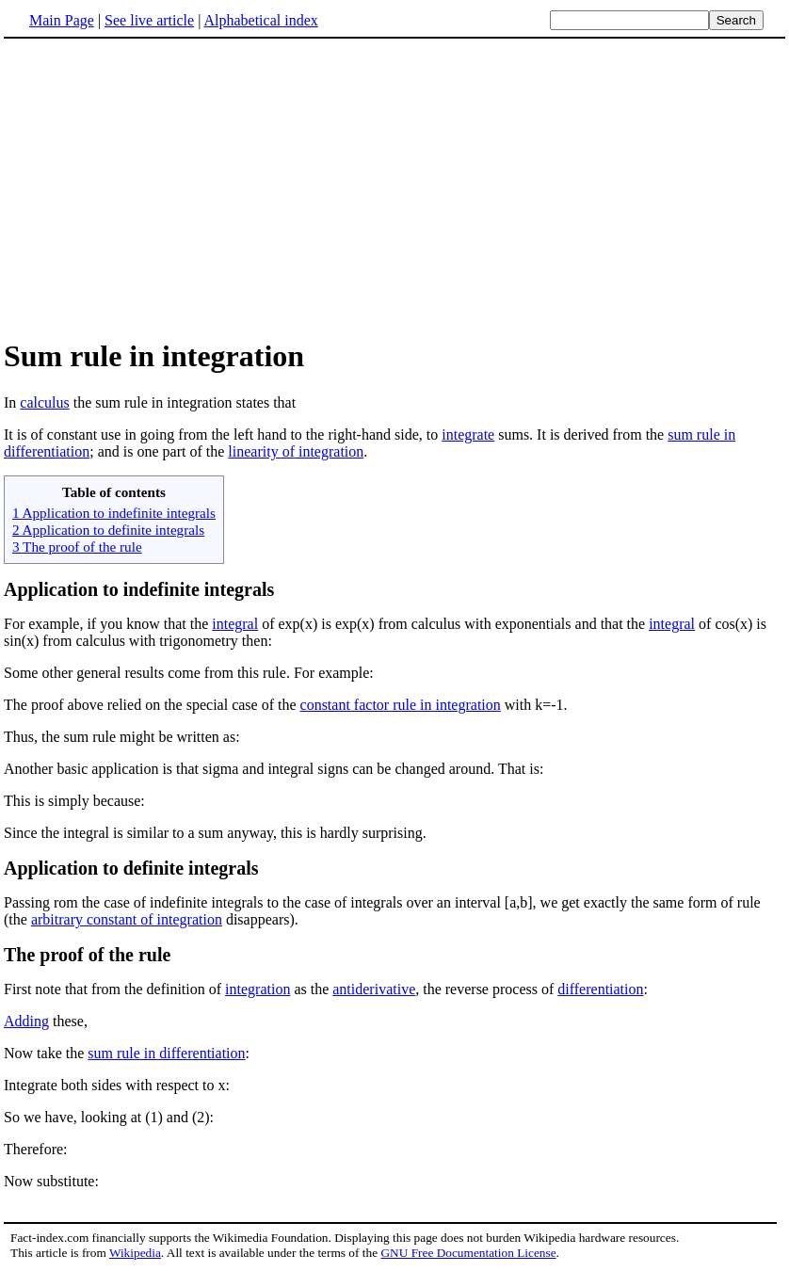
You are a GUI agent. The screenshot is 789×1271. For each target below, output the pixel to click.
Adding (26, 1021)
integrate (468, 434)
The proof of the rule (87, 954)
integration (257, 989)
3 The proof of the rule (77, 547)
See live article (149, 20)
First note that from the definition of (114, 989)
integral (235, 624)
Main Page (61, 20)
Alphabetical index (260, 20)
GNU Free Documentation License (468, 1253)
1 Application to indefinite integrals (114, 513)
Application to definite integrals (131, 868)
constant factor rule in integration (400, 705)
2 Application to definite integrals (108, 530)
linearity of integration (295, 451)
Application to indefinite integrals (139, 589)
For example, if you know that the (108, 624)
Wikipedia (135, 1253)
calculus (44, 402)
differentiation (600, 989)
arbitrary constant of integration (126, 919)
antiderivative (373, 989)
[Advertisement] (394, 187)
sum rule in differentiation (166, 1053)
